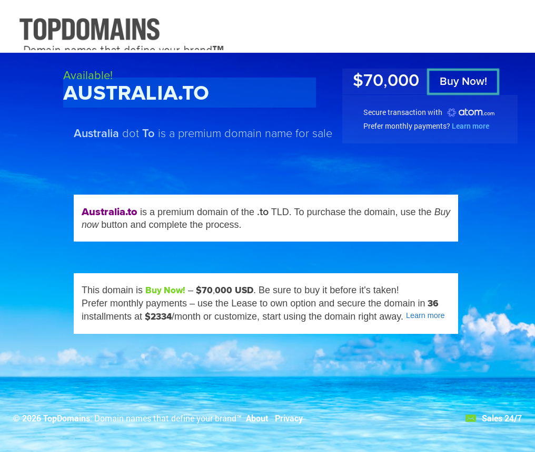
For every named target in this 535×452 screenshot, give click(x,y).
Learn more (470, 126)
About (257, 418)
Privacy (289, 418)
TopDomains (66, 418)
